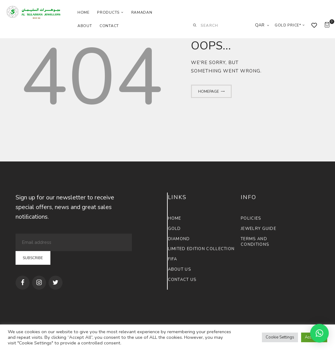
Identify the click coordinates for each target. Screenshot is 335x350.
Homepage (208, 91)
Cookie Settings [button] (280, 337)
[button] (319, 333)
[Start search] (194, 25)
